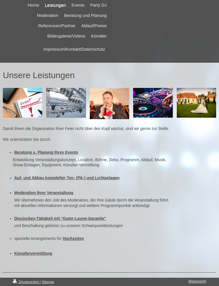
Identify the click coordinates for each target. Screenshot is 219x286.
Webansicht (197, 281)
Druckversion (26, 282)
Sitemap (48, 282)
